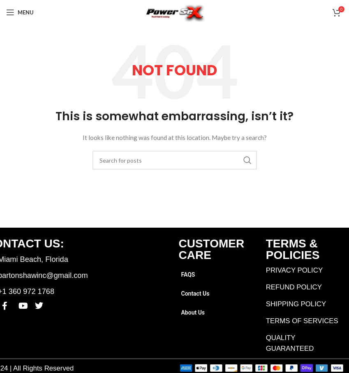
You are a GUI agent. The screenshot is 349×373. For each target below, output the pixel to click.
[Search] (174, 160)
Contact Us (195, 293)
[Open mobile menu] (20, 12)
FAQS (188, 274)
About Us (193, 312)
